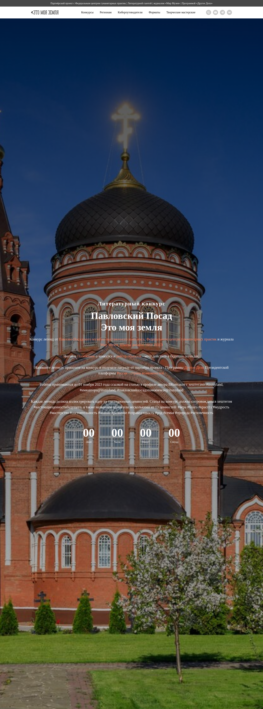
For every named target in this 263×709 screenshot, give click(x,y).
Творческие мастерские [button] (180, 12)
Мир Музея (109, 345)
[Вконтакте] (229, 12)
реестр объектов (128, 356)
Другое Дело (194, 367)
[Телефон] (208, 12)
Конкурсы (87, 12)
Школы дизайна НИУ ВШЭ (141, 345)
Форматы (154, 12)
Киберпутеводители (130, 12)
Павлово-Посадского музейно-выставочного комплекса (102, 339)
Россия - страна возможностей (140, 373)
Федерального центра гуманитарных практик (181, 339)
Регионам (106, 12)
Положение (86, 356)
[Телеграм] (222, 12)
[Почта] (215, 12)
